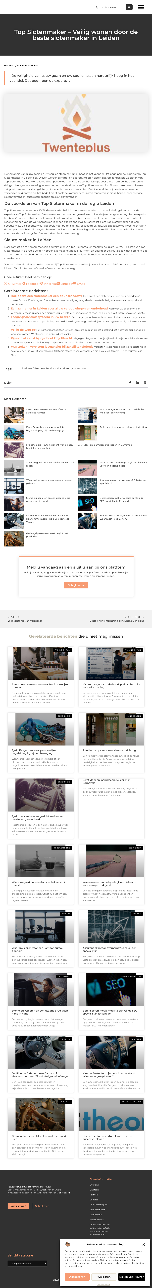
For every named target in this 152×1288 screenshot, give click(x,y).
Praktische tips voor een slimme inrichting (123, 427)
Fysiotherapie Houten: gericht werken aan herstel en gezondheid (38, 818)
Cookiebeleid (103, 1284)
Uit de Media (96, 1214)
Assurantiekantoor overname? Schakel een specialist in (110, 949)
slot (59, 368)
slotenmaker (80, 368)
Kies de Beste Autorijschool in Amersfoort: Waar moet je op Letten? (109, 1075)
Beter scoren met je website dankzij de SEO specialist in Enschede (110, 1012)
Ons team (95, 1189)
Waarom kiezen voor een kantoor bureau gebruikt (37, 949)
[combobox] (110, 7)
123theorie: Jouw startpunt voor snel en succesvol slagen (107, 1137)
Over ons (94, 1185)
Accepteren (77, 1277)
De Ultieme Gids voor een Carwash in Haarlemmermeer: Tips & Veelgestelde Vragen (47, 518)
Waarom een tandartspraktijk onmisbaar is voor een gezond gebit (110, 884)
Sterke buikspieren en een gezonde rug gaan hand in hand (40, 1012)
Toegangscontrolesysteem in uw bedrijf (40, 317)
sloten (66, 368)
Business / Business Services (21, 65)
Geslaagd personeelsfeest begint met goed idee (39, 1137)
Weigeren (105, 1277)
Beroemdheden (97, 1209)
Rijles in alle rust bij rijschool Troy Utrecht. (42, 338)
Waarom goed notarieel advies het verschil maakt (38, 884)
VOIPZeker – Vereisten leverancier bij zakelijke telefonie (52, 346)
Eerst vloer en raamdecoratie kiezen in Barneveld (105, 444)
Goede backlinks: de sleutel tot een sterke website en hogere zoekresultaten (100, 1229)
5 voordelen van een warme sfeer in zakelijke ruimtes (40, 686)
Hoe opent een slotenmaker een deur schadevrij (47, 296)
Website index (96, 1219)
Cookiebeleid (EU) (98, 1204)
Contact (94, 1199)
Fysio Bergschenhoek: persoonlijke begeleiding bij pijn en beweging (34, 752)
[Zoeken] (129, 7)
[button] (143, 1244)
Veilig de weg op (23, 329)
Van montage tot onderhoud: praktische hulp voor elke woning (111, 686)
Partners (94, 1194)
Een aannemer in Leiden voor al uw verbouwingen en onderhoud (59, 308)
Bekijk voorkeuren (132, 1277)
